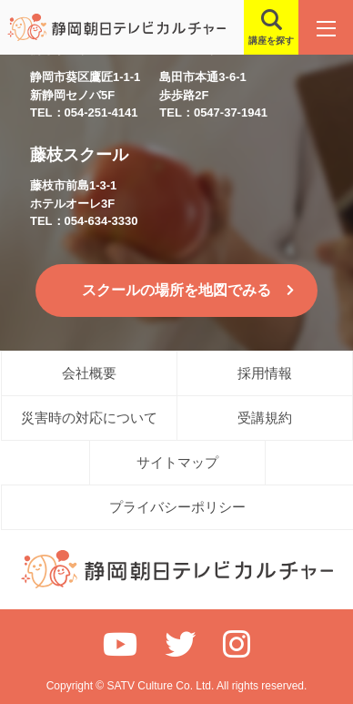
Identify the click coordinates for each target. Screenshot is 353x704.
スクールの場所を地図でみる (176, 290)
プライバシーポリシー (177, 507)
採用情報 (264, 373)
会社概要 (89, 373)
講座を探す (271, 41)
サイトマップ (177, 462)
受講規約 (264, 417)
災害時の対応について (89, 417)
